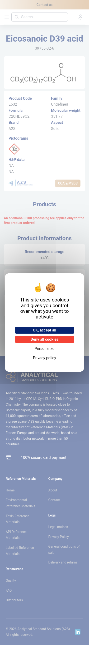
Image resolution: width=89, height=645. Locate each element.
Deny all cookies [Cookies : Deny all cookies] (44, 339)
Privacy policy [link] (44, 358)
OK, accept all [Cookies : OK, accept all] (44, 330)
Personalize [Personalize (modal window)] (44, 348)
